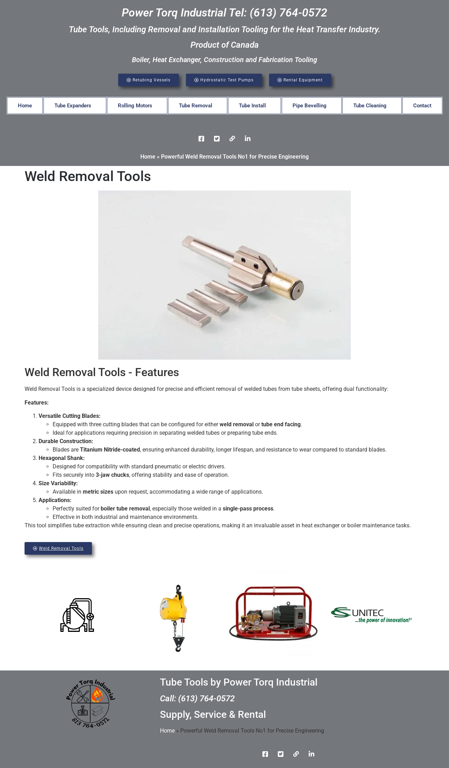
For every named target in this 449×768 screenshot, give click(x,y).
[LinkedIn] (232, 138)
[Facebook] (201, 138)
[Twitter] (217, 138)
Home (25, 105)
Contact (422, 105)
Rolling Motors (135, 105)
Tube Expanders (72, 105)
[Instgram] (247, 138)
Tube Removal (195, 105)
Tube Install (252, 105)
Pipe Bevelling (310, 105)
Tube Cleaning (370, 105)
